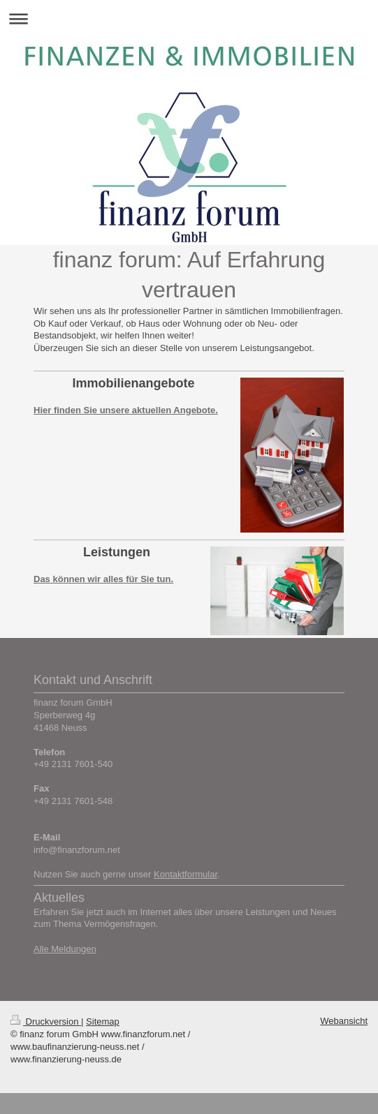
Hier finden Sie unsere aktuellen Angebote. (126, 410)
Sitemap (102, 1021)
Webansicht (344, 1021)
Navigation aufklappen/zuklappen (189, 18)
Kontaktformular (185, 874)
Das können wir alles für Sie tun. (103, 579)
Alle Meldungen (65, 949)
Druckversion (45, 1021)
